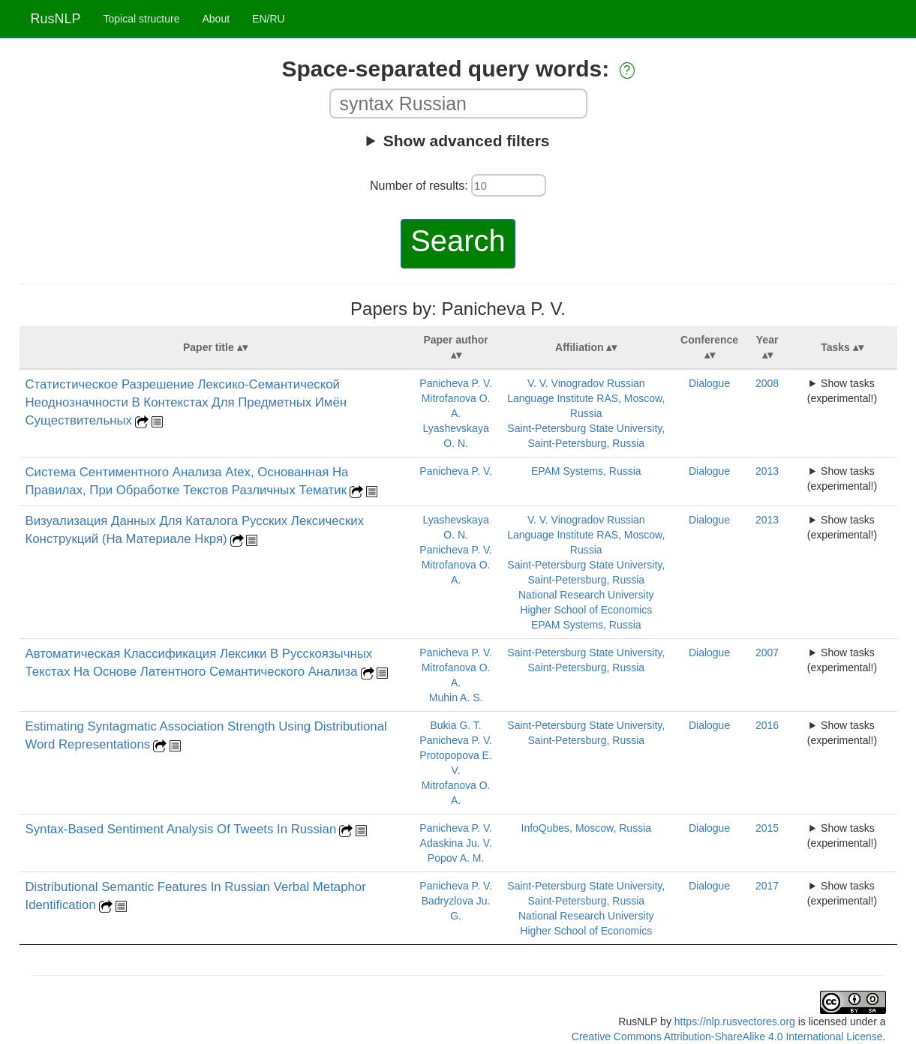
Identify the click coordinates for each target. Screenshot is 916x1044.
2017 (767, 886)
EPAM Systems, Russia (586, 471)
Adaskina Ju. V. (456, 843)
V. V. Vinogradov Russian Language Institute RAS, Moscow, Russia (586, 398)
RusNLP (56, 18)
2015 (767, 828)
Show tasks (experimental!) (842, 390)
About (216, 19)
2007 (767, 652)
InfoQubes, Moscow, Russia (586, 828)
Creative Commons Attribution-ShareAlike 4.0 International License (727, 1036)
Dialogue (709, 383)
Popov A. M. (456, 858)
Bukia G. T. (455, 725)
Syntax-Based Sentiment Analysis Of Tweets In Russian (181, 829)
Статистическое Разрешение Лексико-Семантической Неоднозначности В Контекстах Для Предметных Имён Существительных (186, 402)
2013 (767, 471)
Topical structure (142, 19)
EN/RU (268, 19)
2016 (767, 725)
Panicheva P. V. (455, 383)
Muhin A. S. (456, 698)
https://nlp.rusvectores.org (734, 1022)
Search (458, 240)
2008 (767, 383)
